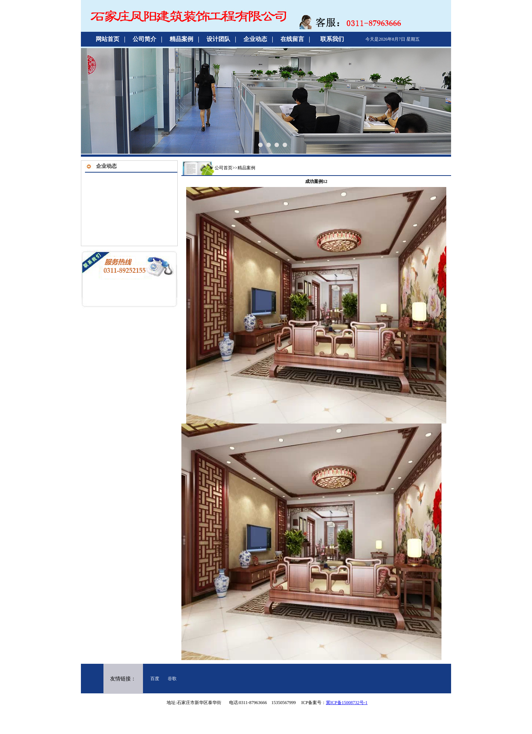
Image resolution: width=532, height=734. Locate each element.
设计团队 (218, 39)
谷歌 (172, 678)
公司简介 (144, 39)
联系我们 (332, 39)
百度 (154, 678)
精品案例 (181, 39)
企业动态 (255, 39)
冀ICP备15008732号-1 (347, 702)
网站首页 (107, 39)
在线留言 (292, 39)
